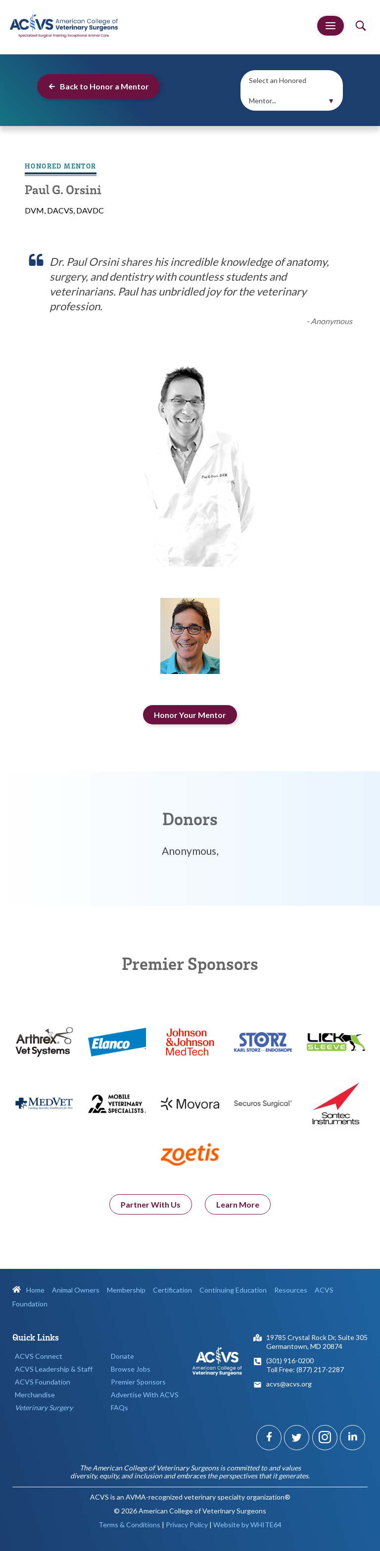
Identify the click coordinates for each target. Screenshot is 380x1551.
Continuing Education (233, 1290)
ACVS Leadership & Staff (54, 1369)
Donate (122, 1356)
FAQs (119, 1407)
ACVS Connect (38, 1356)
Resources (290, 1290)
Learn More (237, 1207)
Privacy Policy (187, 1524)
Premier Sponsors (138, 1382)
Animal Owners (75, 1290)
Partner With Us (151, 1207)
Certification (172, 1290)
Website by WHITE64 (247, 1524)
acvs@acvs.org (289, 1384)
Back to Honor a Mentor (98, 86)
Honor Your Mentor (190, 714)
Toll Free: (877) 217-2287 (305, 1369)
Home (28, 1290)
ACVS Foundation (42, 1382)
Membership (126, 1290)
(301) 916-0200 (290, 1360)
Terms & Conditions (129, 1524)
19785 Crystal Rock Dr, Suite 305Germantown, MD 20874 (317, 1341)
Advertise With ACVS (145, 1394)
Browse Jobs (130, 1369)
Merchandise (35, 1394)
